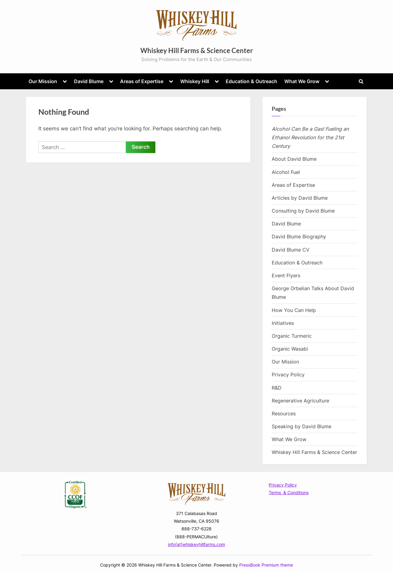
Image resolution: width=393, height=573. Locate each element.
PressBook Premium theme (266, 565)
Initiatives (283, 323)
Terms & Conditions (289, 492)
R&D (277, 388)
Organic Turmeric (292, 336)
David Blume (88, 81)
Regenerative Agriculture (300, 401)
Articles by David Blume (300, 198)
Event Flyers (286, 275)
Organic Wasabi (290, 349)
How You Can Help (294, 310)
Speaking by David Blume (301, 426)
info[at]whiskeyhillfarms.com (196, 544)
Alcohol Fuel (286, 172)
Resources (284, 413)
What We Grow (301, 81)
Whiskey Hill (194, 81)
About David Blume (294, 159)
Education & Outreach (251, 81)
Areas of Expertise (141, 81)
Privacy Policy (288, 374)
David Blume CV (290, 250)
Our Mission (43, 81)
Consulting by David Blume (303, 211)
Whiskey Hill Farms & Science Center (196, 50)
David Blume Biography (299, 236)
